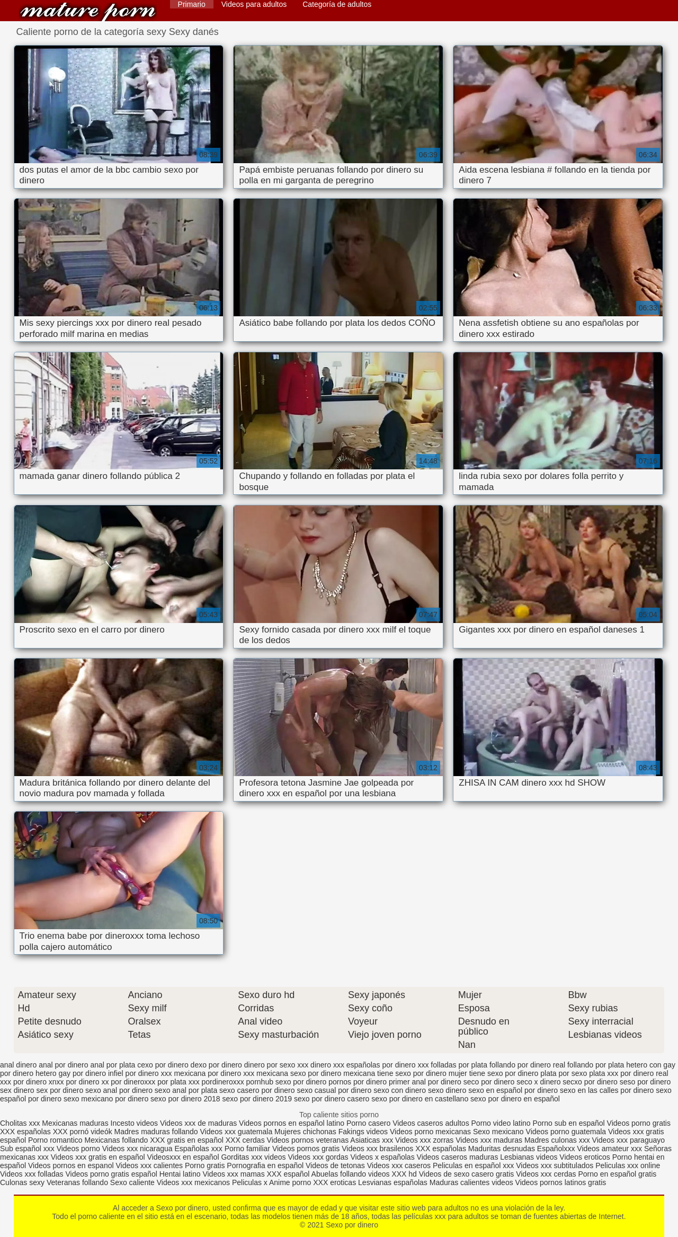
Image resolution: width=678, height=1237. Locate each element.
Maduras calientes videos (471, 1182)
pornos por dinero (357, 1082)
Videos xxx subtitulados (554, 1165)
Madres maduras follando (157, 1131)
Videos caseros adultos (430, 1123)
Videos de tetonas (335, 1165)
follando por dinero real (527, 1065)
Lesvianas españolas (394, 1182)
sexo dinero (447, 1090)
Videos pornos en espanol (72, 1165)
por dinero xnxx (38, 1082)
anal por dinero (63, 1065)
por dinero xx (87, 1082)
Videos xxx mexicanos (194, 1182)
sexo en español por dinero (513, 1090)
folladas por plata (459, 1065)
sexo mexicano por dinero (106, 1098)
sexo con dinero (399, 1090)
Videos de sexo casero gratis (466, 1174)
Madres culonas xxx (557, 1140)
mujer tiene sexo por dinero (494, 1073)
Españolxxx (557, 1148)
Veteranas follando (77, 1182)
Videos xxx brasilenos (378, 1148)
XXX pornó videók (83, 1131)
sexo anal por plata (186, 1090)
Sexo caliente (132, 1182)
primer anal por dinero (425, 1082)
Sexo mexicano (498, 1131)
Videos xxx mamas (233, 1174)
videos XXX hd (392, 1174)
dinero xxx (327, 1065)
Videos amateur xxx (609, 1148)
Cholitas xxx (20, 1123)
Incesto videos (135, 1123)
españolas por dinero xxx (387, 1065)
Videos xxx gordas (319, 1157)
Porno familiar (247, 1148)
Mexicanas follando (116, 1140)
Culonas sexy (22, 1182)
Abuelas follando (339, 1174)
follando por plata (595, 1065)
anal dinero (18, 1065)
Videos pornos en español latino (292, 1123)
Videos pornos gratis (306, 1148)
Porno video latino (501, 1123)
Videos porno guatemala (566, 1131)
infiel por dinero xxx (140, 1073)
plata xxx (603, 1073)
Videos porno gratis (639, 1123)
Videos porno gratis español (112, 1174)
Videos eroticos (584, 1157)
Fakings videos (363, 1131)
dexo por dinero (216, 1065)
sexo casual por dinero (334, 1090)
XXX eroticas (334, 1182)
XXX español (289, 1174)
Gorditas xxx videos (254, 1157)
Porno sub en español (569, 1123)
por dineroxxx (133, 1082)
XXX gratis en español (187, 1140)
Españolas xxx (198, 1148)
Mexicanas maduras (75, 1123)
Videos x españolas (384, 1157)
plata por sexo (563, 1073)
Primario (192, 4)
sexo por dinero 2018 (185, 1098)
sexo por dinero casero (331, 1098)
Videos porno (78, 1148)
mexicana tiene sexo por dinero (395, 1073)
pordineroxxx (223, 1082)
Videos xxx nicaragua (137, 1148)
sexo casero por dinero (257, 1090)
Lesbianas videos (529, 1157)
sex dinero (17, 1090)
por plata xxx (178, 1082)
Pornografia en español (266, 1165)
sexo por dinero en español (515, 1098)
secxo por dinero (590, 1082)
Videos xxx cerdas (546, 1174)
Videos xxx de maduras (198, 1123)
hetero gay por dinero (70, 1073)
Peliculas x (249, 1182)
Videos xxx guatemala (236, 1131)
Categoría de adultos (336, 4)
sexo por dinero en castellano (419, 1098)
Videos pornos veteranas (308, 1140)
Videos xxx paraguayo (628, 1140)
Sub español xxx (28, 1148)
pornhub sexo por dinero (286, 1082)
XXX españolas (26, 1131)
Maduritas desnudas (501, 1148)
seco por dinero (489, 1082)
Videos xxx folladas (32, 1174)
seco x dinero (538, 1082)
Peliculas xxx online (627, 1165)
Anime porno (291, 1182)
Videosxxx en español (183, 1157)
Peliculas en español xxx (474, 1165)
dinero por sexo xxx (276, 1065)
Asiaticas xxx (371, 1140)
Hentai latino (180, 1174)
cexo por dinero (163, 1065)
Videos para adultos (254, 4)
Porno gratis (206, 1165)
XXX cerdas (246, 1140)
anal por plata (112, 1065)
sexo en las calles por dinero (607, 1090)
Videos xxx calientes (149, 1165)
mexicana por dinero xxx (214, 1073)
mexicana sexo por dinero (298, 1073)
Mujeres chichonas (305, 1131)
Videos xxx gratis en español (99, 1157)
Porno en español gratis (617, 1174)
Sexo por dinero (87, 12)
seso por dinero (645, 1082)
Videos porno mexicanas (430, 1131)
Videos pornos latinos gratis (560, 1182)
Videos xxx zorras (424, 1140)
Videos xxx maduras (490, 1140)
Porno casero (369, 1123)
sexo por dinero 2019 (257, 1098)
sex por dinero (59, 1090)
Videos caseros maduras (457, 1157)
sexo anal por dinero (119, 1090)
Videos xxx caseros (399, 1165)
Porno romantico (55, 1140)
